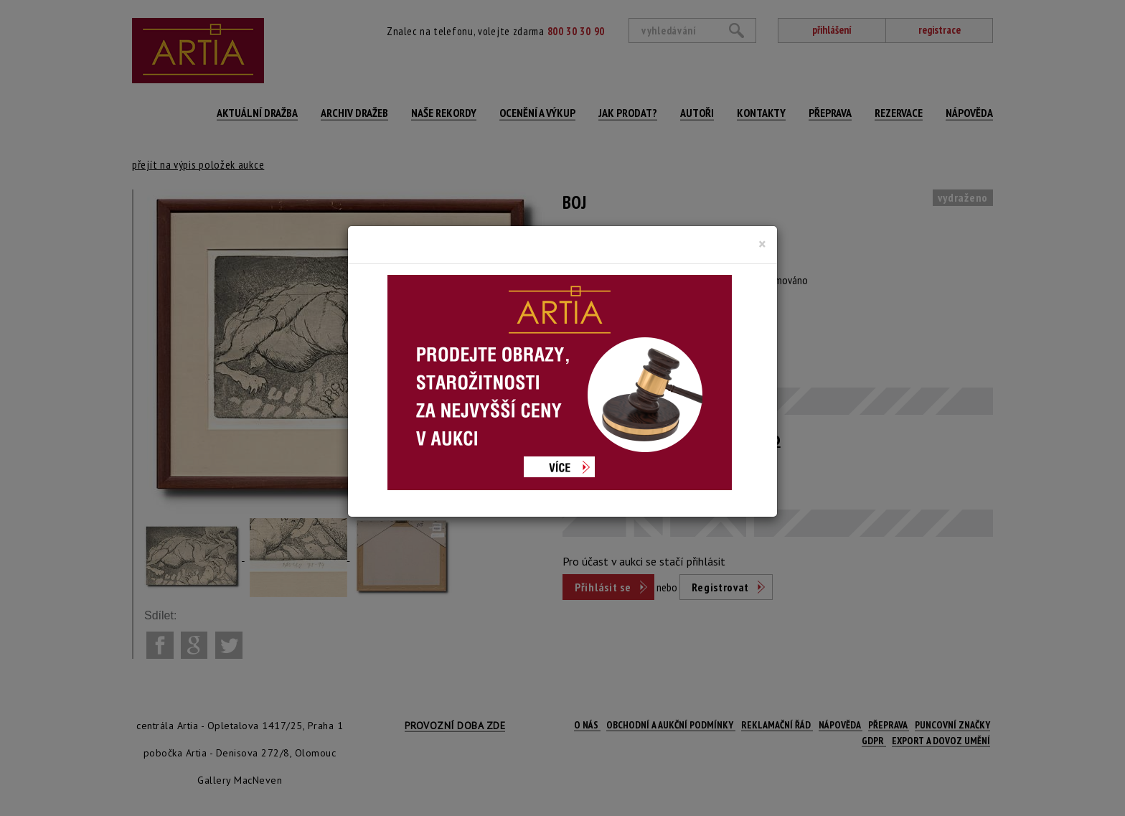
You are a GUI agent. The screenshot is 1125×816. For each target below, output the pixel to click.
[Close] (762, 244)
